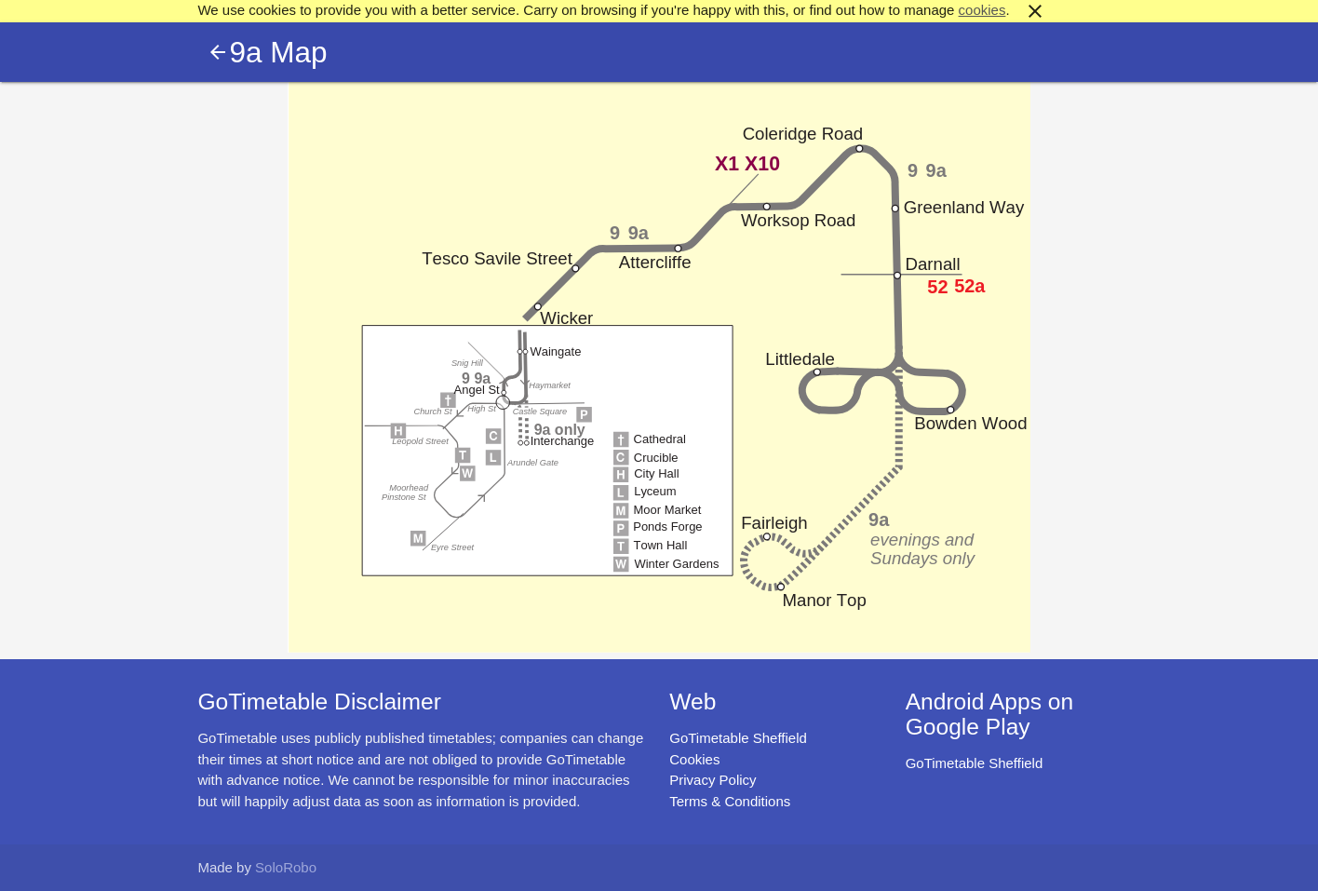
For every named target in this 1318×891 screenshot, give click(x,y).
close (1035, 11)
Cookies (694, 759)
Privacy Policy (712, 780)
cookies (982, 10)
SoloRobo (285, 867)
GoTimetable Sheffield (738, 738)
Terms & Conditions (729, 801)
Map (659, 367)
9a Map (278, 52)
